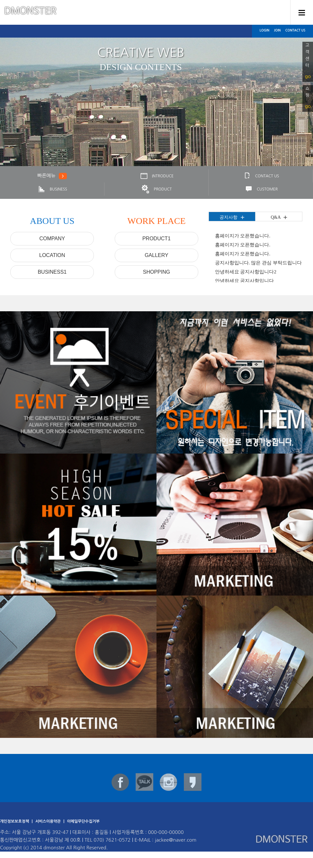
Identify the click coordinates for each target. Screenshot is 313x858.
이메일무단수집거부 (83, 821)
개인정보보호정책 (15, 821)
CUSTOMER (261, 189)
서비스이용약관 (48, 821)
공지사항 (232, 217)
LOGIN (264, 30)
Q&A (279, 217)
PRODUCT (156, 189)
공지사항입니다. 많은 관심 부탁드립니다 (258, 262)
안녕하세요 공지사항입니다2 (245, 271)
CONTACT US (295, 30)
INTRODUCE (156, 176)
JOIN (277, 30)
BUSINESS (52, 189)
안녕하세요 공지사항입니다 (244, 280)
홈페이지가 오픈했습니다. (243, 235)
